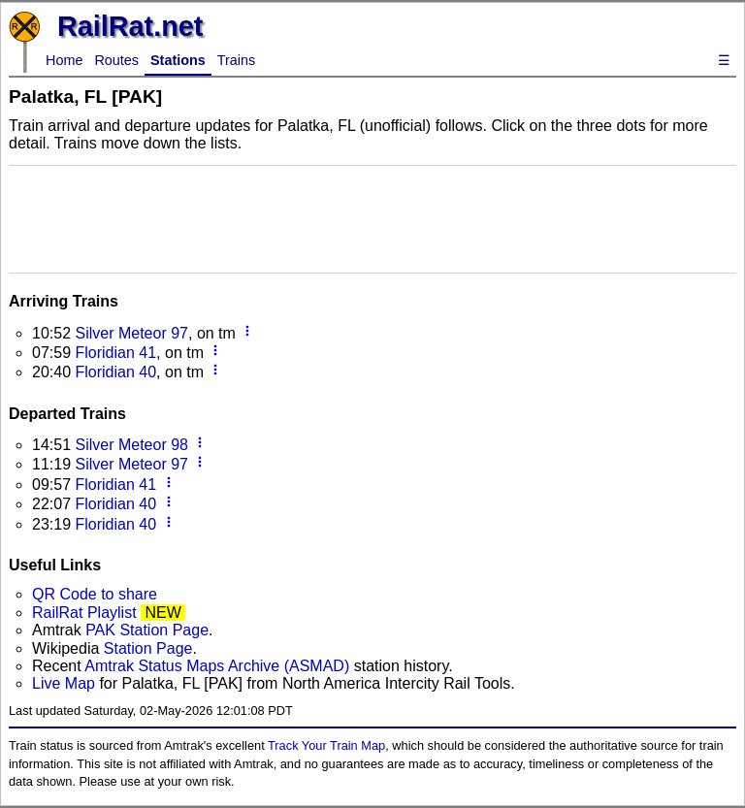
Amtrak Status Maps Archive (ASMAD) (216, 666)
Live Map (65, 683)
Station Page (148, 648)
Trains (236, 60)
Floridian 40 (115, 372)
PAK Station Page (147, 630)
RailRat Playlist (84, 612)
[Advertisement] (372, 217)
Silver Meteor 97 (131, 333)
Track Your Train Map (326, 745)
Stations (178, 60)
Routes (116, 60)
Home (64, 60)
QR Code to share (94, 594)
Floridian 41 (115, 352)
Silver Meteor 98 (131, 444)
